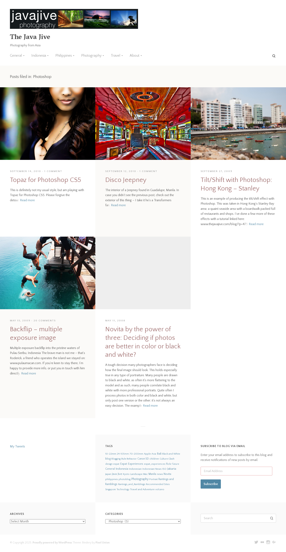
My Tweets (17, 446)
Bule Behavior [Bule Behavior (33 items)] (129, 458)
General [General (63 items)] (110, 468)
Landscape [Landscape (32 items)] (136, 474)
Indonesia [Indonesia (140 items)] (122, 468)
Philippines (63, 56)
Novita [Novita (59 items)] (167, 474)
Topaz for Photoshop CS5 (45, 180)
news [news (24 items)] (160, 474)
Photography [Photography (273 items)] (140, 479)
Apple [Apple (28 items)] (147, 453)
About (134, 56)
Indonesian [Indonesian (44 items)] (135, 468)
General (16, 56)
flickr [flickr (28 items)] (169, 464)
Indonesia (38, 56)
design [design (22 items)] (109, 464)
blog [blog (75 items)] (108, 458)
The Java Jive (30, 37)
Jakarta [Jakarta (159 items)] (171, 468)
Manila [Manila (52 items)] (152, 474)
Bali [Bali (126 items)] (159, 453)
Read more (27, 200)
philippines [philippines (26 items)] (111, 479)
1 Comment (53, 171)
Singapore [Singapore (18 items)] (110, 489)
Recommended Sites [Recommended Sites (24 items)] (158, 484)
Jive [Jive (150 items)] (120, 474)
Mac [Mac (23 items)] (145, 474)
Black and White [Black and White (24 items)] (171, 453)
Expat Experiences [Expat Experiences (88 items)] (131, 464)
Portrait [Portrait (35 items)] (153, 479)
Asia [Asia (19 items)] (154, 454)
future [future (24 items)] (175, 464)
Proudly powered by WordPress (52, 542)
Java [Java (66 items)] (114, 474)
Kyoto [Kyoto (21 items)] (126, 474)
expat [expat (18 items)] (116, 464)
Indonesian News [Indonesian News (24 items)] (151, 468)
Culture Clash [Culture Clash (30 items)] (167, 458)
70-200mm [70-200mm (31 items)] (136, 453)
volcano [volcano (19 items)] (159, 489)
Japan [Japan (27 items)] (108, 474)
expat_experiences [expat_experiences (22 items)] (154, 464)
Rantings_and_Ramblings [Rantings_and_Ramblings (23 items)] (131, 484)
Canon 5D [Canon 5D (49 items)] (143, 458)
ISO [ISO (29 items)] (164, 468)
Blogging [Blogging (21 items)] (116, 459)
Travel (115, 56)
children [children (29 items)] (154, 458)
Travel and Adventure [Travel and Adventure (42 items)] (142, 489)
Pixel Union (103, 542)
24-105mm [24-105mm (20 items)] (123, 454)
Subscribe (211, 484)
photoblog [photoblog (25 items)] (124, 479)
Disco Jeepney (125, 180)
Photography (91, 56)
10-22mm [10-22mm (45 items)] (110, 453)
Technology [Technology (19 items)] (123, 489)
